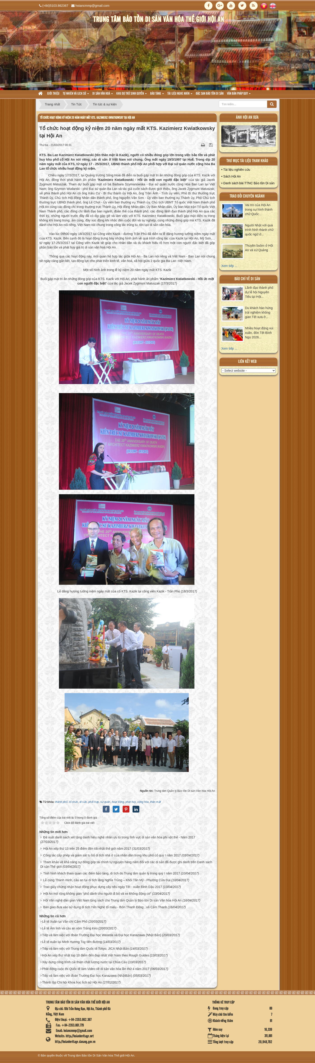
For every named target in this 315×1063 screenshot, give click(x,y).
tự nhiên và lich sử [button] (76, 95)
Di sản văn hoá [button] (102, 95)
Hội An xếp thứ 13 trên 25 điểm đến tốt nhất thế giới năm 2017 (87, 848)
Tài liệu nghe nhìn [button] (179, 95)
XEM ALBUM (248, 137)
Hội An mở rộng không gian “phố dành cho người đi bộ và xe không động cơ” (97, 893)
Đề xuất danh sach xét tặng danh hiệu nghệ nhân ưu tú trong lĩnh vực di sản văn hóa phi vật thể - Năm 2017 (119, 837)
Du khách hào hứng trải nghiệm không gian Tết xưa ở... (259, 312)
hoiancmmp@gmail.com (92, 5)
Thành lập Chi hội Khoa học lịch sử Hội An (72, 982)
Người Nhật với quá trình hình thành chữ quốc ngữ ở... (259, 229)
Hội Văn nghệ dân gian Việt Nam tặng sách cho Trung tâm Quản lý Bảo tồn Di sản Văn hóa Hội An (112, 900)
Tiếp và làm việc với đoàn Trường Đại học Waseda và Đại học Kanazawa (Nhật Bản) (101, 935)
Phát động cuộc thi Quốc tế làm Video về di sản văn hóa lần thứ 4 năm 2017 (95, 969)
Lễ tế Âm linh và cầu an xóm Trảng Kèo (70, 928)
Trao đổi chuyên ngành (247, 196)
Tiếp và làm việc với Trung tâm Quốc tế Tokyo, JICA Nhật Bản (85, 948)
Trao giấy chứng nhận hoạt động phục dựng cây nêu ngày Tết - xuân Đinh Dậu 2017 (102, 887)
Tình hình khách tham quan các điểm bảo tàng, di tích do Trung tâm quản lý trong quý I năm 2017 (111, 873)
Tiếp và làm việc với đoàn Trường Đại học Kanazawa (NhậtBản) (87, 975)
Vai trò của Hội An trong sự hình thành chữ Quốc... (259, 209)
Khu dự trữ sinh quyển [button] (131, 95)
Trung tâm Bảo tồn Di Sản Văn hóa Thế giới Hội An (101, 1055)
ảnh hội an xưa (247, 117)
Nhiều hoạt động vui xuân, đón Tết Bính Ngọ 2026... (259, 332)
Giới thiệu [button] (53, 93)
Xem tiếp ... (229, 266)
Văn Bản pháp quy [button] (239, 95)
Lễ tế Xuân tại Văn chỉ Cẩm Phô (64, 921)
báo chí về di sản (247, 279)
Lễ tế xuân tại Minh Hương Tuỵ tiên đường (72, 942)
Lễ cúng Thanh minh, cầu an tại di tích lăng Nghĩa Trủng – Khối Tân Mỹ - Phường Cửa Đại (106, 880)
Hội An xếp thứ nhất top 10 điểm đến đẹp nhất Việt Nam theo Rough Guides (95, 955)
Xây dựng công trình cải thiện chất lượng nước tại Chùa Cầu (84, 962)
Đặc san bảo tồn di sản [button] (210, 93)
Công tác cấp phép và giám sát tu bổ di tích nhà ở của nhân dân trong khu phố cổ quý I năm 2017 (112, 855)
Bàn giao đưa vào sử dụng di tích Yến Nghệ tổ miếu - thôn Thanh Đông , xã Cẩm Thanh (105, 907)
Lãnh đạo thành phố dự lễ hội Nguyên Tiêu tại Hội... (259, 292)
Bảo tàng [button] (157, 95)
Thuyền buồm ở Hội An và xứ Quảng (259, 248)
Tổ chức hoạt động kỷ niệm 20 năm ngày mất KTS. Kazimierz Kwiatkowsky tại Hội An (87, 117)
